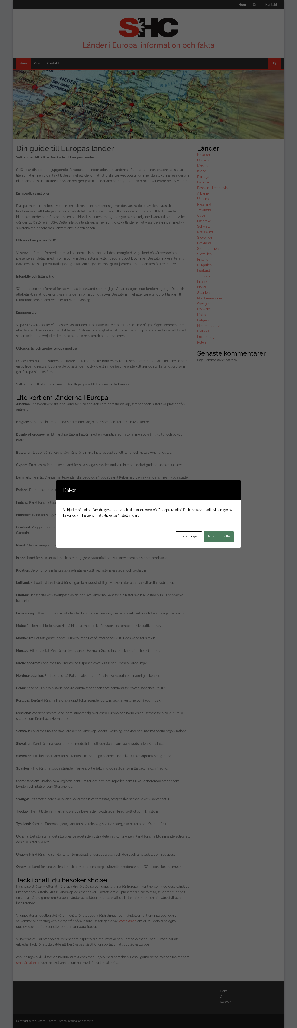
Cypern (202, 215)
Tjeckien (203, 276)
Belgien (203, 320)
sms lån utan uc (28, 962)
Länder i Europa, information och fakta (148, 45)
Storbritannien (208, 249)
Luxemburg (206, 337)
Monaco (203, 166)
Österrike (204, 221)
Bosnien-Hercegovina (213, 188)
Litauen (202, 281)
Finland (202, 259)
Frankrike (204, 309)
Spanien (203, 293)
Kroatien (203, 155)
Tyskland (204, 210)
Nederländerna (208, 326)
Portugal (203, 177)
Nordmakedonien (210, 298)
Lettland (203, 271)
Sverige (203, 304)
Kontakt (271, 4)
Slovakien (204, 254)
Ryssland (204, 204)
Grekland (204, 243)
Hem (242, 4)
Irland (201, 287)
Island (201, 171)
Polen (201, 342)
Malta (201, 315)
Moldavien (205, 232)
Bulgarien (204, 265)
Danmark (204, 182)
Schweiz (203, 226)
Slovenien (204, 237)
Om (255, 4)
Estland (203, 331)
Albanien (203, 193)
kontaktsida (127, 921)
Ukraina (203, 199)
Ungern (203, 160)
